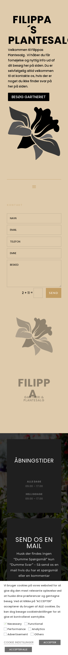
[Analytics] (29, 628)
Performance (16, 629)
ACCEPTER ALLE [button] (18, 649)
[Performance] (5, 628)
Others (39, 634)
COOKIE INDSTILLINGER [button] (19, 642)
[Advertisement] (5, 634)
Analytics (38, 629)
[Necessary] (5, 623)
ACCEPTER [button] (50, 642)
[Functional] (25, 623)
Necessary (14, 624)
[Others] (32, 634)
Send (53, 293)
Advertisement (17, 634)
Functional (35, 624)
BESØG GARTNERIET (29, 96)
